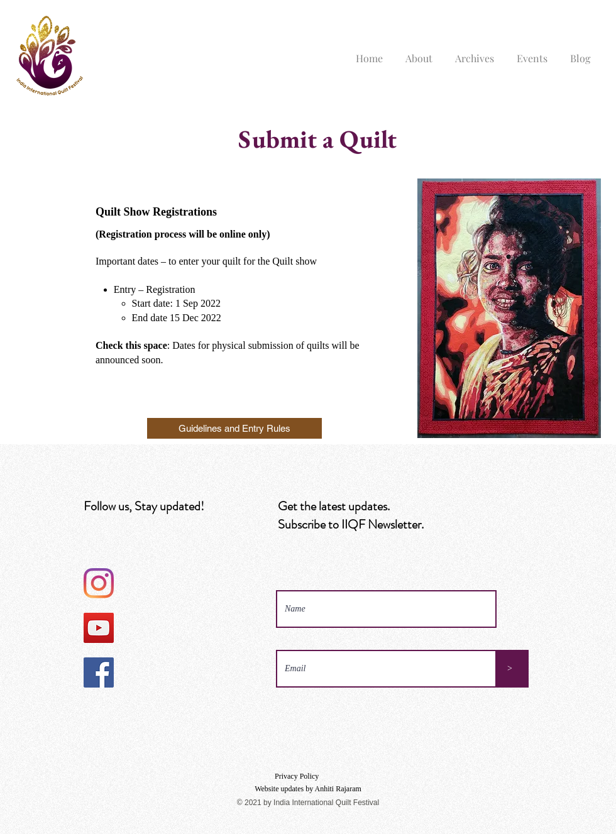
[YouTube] (99, 628)
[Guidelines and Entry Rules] (234, 428)
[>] (510, 669)
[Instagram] (99, 583)
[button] (419, 52)
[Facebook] (99, 672)
